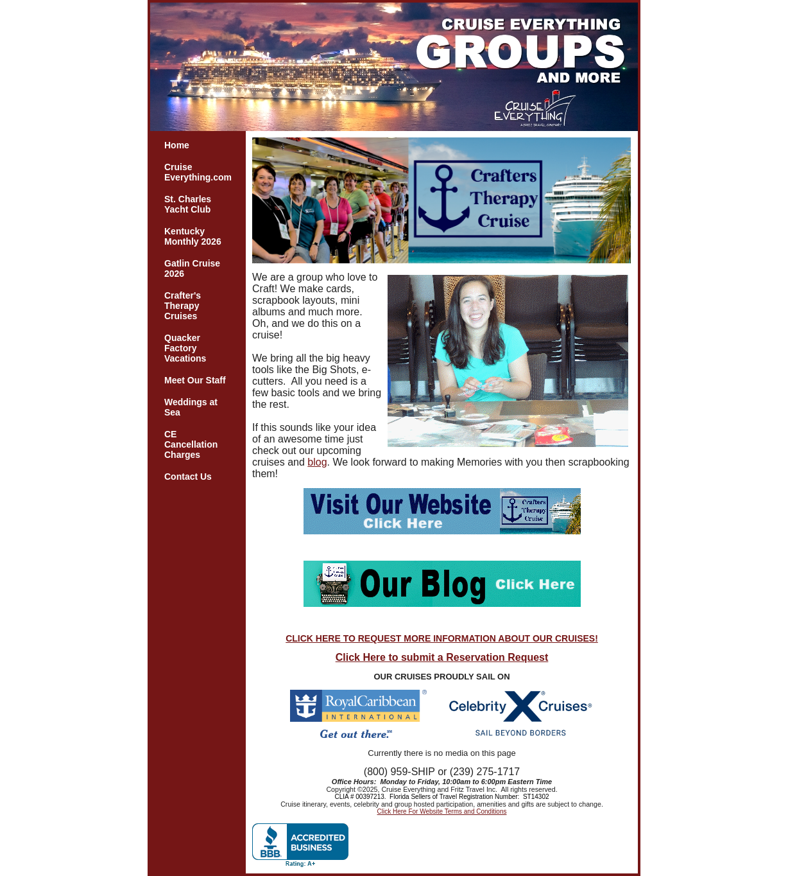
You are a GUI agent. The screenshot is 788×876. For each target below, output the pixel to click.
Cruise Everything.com (198, 172)
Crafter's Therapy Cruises (182, 305)
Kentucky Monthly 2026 (192, 236)
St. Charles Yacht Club (187, 204)
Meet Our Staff (195, 380)
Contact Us (188, 476)
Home (176, 145)
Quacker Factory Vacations (185, 348)
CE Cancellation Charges (191, 444)
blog (317, 462)
